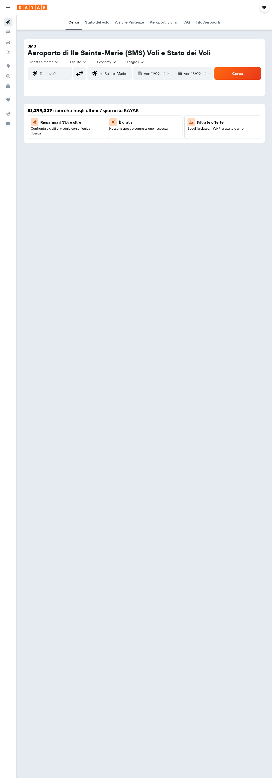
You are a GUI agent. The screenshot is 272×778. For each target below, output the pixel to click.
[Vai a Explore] (8, 66)
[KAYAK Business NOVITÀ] (8, 86)
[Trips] (8, 100)
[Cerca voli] (8, 22)
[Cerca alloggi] (8, 32)
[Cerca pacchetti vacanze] (8, 52)
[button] (8, 7)
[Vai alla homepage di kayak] (32, 7)
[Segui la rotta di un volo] (8, 76)
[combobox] (106, 62)
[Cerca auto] (8, 42)
